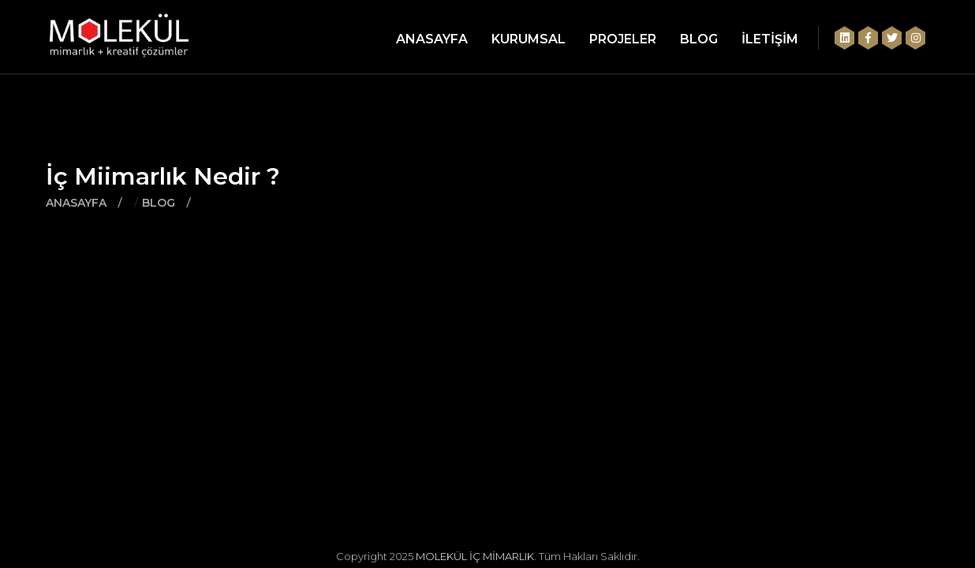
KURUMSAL (528, 39)
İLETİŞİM (770, 39)
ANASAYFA (432, 39)
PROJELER (622, 39)
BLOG (699, 39)
